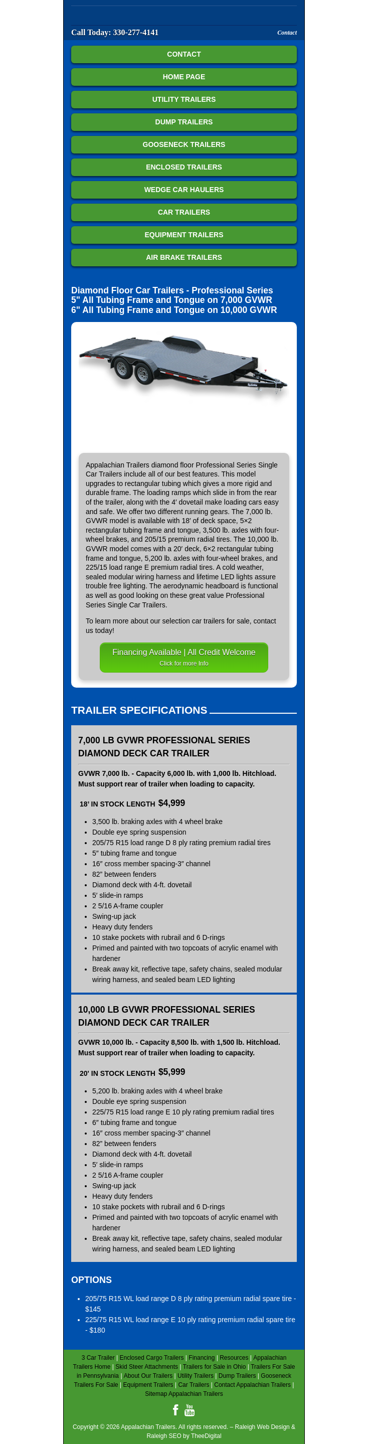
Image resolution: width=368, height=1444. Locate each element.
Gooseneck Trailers (184, 144)
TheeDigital (206, 1435)
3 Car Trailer (98, 1357)
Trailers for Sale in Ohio (214, 1366)
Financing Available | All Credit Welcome (183, 657)
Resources (234, 1357)
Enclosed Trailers (184, 167)
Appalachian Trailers (131, 17)
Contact (287, 32)
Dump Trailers (184, 122)
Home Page (184, 77)
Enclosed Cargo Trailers (151, 1357)
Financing (202, 1357)
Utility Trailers (184, 99)
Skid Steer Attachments (146, 1366)
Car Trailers (184, 212)
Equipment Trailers (183, 235)
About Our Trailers (148, 1375)
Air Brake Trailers (184, 257)
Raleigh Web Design (262, 1426)
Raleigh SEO (163, 1435)
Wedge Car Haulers (184, 190)
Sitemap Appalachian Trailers (184, 1393)
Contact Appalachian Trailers (252, 1384)
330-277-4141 (136, 32)
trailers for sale (227, 621)
